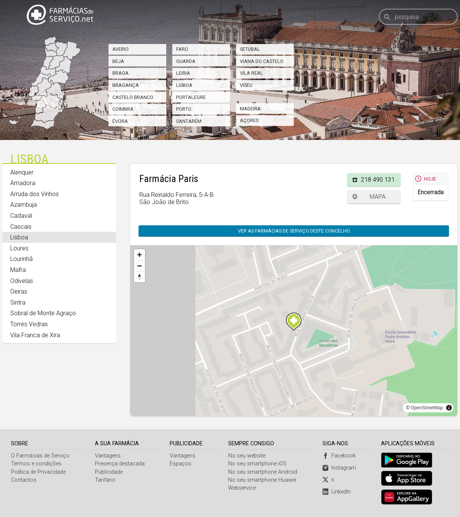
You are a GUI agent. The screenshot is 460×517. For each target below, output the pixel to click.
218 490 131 (378, 179)
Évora (120, 121)
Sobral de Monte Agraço (43, 313)
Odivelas (21, 280)
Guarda (185, 61)
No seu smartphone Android (263, 472)
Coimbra (123, 109)
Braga (120, 73)
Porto (183, 109)
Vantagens (108, 456)
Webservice (242, 488)
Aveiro (120, 49)
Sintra (17, 302)
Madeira (250, 109)
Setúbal (250, 49)
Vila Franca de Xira (35, 335)
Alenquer (21, 172)
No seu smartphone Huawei (262, 480)
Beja (118, 61)
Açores (249, 120)
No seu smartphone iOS (257, 463)
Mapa (378, 196)
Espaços (181, 463)
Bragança (125, 85)
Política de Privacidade (38, 472)
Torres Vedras (29, 324)
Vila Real (251, 73)
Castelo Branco (132, 97)
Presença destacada (120, 463)
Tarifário (105, 480)
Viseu (246, 85)
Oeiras (18, 291)
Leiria (183, 73)
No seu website (247, 456)
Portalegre (191, 97)
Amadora (22, 183)
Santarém (189, 121)
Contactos (23, 480)
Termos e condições (36, 463)
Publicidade (109, 472)
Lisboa (184, 85)
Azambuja (23, 204)
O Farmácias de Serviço (40, 456)
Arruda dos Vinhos (34, 194)
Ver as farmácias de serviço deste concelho (298, 231)
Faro (182, 49)
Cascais (21, 226)
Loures (19, 248)
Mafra (18, 269)
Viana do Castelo (262, 61)
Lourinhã (21, 258)
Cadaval (21, 215)
